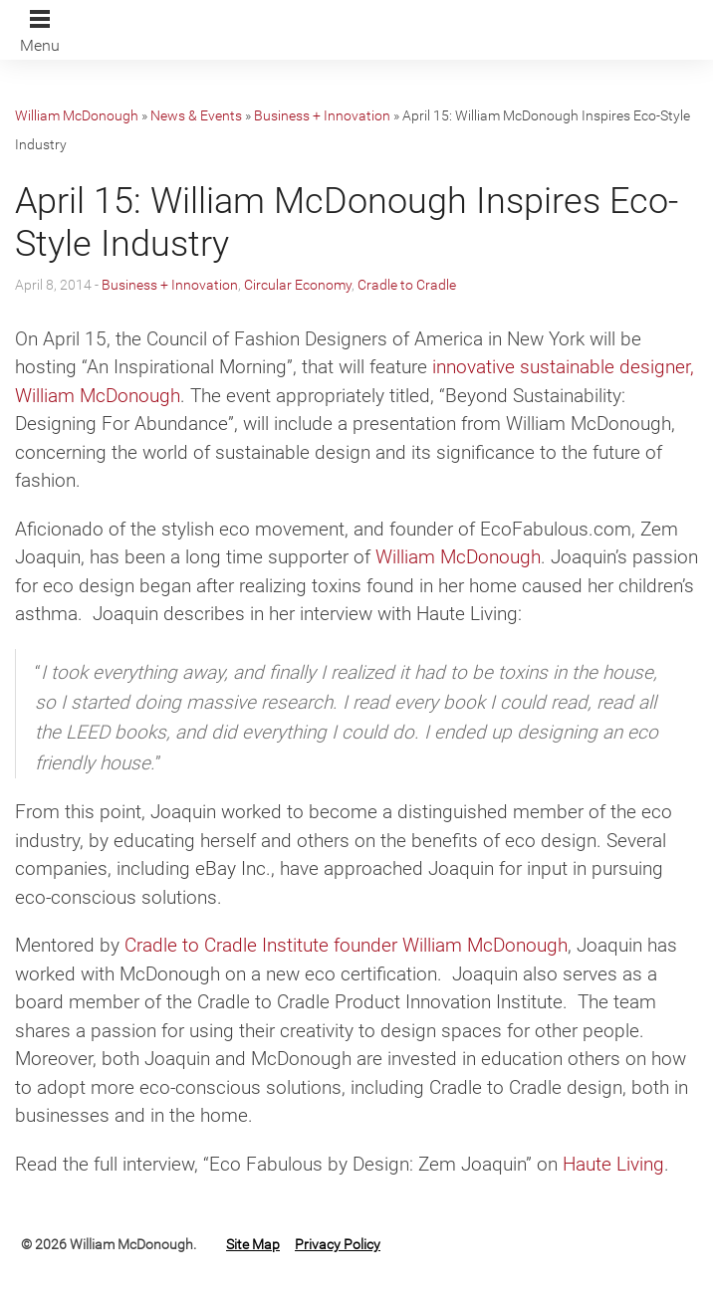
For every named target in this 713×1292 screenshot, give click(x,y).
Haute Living (613, 1164)
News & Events (196, 115)
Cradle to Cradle (406, 285)
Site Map (253, 1244)
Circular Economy (298, 285)
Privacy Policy (337, 1244)
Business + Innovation (322, 115)
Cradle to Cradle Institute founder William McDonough (346, 945)
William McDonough (76, 115)
